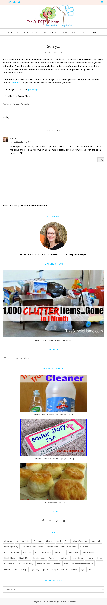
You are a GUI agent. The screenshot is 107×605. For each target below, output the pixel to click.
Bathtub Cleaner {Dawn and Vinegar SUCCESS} (54, 414)
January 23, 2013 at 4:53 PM (20, 142)
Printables (46, 552)
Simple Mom (24, 558)
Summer (52, 558)
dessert (57, 563)
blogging (90, 558)
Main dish (84, 546)
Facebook (15, 82)
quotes (46, 569)
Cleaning (50, 541)
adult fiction (78, 558)
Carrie (13, 138)
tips (90, 569)
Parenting (27, 552)
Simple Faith (74, 552)
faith (66, 563)
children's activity (26, 563)
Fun (66, 541)
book (99, 558)
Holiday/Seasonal (79, 541)
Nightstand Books (11, 552)
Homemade (96, 541)
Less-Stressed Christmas (32, 546)
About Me (8, 541)
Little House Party (68, 546)
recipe (55, 569)
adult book (64, 558)
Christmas (38, 541)
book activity (9, 563)
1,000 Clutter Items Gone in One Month (53, 340)
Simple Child (60, 552)
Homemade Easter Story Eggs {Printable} (54, 458)
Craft (59, 541)
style (83, 569)
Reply (101, 159)
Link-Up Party (52, 546)
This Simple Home (46, 602)
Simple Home (9, 558)
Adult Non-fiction (23, 541)
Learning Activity (11, 546)
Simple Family (88, 552)
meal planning (20, 569)
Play (37, 552)
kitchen (7, 569)
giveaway (32, 89)
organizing (34, 569)
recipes (64, 569)
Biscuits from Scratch (55, 502)
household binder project (82, 563)
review (74, 569)
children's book (43, 563)
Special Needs (39, 558)
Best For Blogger (69, 602)
